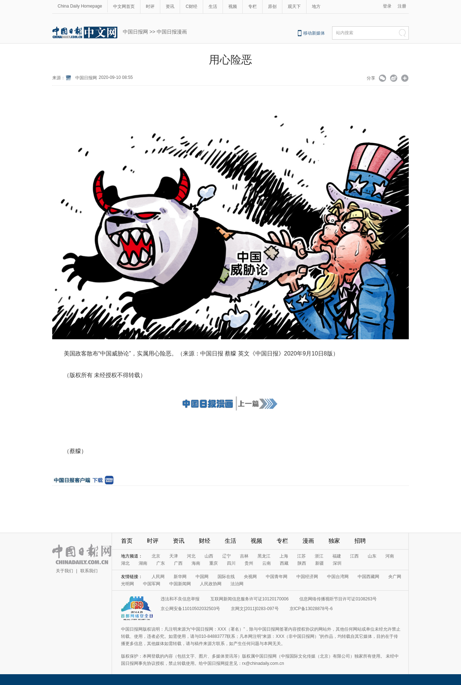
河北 (191, 556)
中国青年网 (276, 576)
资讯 (170, 6)
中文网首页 (124, 6)
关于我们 (64, 570)
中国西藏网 (368, 576)
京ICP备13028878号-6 (311, 608)
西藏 (284, 563)
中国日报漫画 (172, 32)
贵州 (249, 563)
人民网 (158, 576)
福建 (336, 556)
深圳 (337, 563)
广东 (160, 563)
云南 (266, 563)
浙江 (319, 556)
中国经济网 (307, 576)
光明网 (127, 583)
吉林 (244, 556)
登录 (387, 6)
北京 (156, 556)
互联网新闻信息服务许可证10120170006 (249, 598)
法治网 (236, 583)
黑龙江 (264, 556)
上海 (283, 556)
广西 (178, 563)
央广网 (394, 576)
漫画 (308, 541)
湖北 (125, 563)
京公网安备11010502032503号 (190, 608)
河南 (389, 556)
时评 (150, 6)
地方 (316, 6)
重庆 (213, 563)
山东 (372, 556)
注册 (402, 6)
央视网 (250, 576)
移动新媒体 (314, 33)
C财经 (191, 6)
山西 (209, 556)
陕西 (301, 563)
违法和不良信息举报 (180, 598)
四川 (231, 563)
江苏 (301, 556)
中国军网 (151, 583)
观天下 (294, 6)
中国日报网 (135, 32)
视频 (232, 6)
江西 (354, 556)
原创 (272, 6)
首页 (127, 541)
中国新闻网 (180, 583)
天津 (173, 556)
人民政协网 (210, 583)
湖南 (143, 563)
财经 (204, 541)
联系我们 (89, 570)
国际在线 (226, 576)
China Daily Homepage (80, 6)
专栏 (252, 6)
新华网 (180, 576)
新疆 (319, 563)
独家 (334, 541)
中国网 (202, 576)
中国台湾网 (338, 576)
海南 (196, 563)
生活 (213, 6)
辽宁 (226, 556)
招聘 (360, 541)
